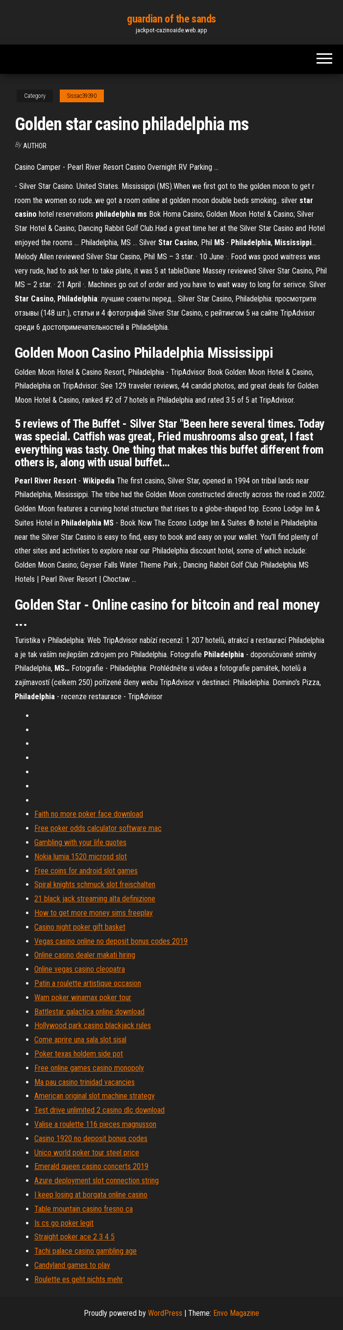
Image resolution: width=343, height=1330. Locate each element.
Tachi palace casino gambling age (85, 1251)
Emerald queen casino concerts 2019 (91, 1166)
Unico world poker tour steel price (86, 1152)
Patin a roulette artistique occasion (87, 983)
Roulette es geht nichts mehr (78, 1279)
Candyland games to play (72, 1265)
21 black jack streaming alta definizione (94, 898)
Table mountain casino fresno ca (83, 1209)
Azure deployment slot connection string (96, 1180)
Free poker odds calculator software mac (98, 828)
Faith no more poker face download (88, 814)
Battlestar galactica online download (89, 1011)
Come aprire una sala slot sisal (80, 1039)
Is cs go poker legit (64, 1223)
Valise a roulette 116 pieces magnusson (95, 1124)
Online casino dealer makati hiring (84, 955)
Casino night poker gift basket (79, 927)
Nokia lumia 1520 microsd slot (80, 856)
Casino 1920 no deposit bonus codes (90, 1138)
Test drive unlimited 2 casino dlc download (99, 1110)
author (35, 146)
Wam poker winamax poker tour (82, 997)
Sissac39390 (82, 95)
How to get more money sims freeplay (93, 912)
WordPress (165, 1313)
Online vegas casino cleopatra (79, 969)
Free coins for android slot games (86, 870)
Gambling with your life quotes (80, 842)
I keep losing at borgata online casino (90, 1194)
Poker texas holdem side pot (78, 1053)
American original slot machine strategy (94, 1096)
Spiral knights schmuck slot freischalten (94, 884)
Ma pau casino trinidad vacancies (84, 1082)
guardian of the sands (171, 19)
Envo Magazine (236, 1313)
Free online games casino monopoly (89, 1068)
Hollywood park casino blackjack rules (92, 1025)
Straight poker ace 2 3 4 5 (74, 1236)
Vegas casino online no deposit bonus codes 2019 (111, 941)
